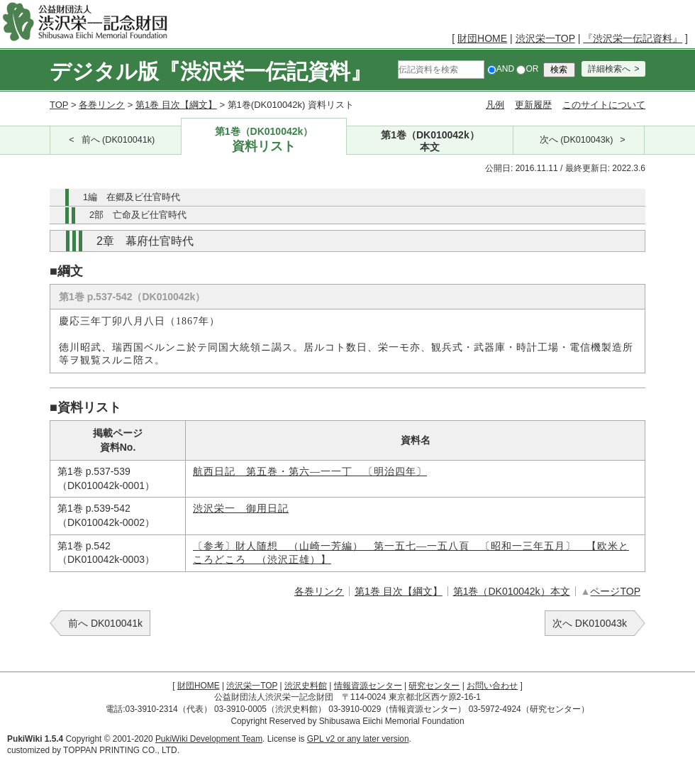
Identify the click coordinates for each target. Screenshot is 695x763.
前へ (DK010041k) (118, 140)
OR (527, 69)
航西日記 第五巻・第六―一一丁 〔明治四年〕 (310, 471)
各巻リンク (102, 104)
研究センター (434, 686)
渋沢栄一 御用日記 (241, 508)
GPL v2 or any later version (358, 739)
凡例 (495, 104)
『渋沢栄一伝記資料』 (632, 38)
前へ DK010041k (105, 623)
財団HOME (482, 38)
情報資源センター (368, 686)
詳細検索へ (609, 69)
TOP (59, 104)
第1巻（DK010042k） (264, 140)
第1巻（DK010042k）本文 (511, 591)
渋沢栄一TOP (545, 38)
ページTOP (615, 591)
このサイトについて (603, 104)
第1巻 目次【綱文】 (176, 104)
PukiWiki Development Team (208, 739)
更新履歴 (533, 104)
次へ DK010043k (589, 623)
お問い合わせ (492, 686)
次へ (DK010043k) (576, 140)
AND (500, 69)
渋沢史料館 (305, 686)
